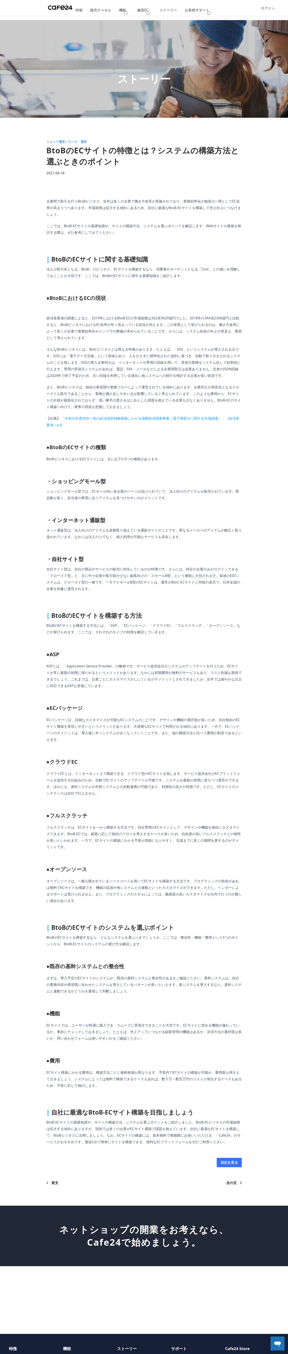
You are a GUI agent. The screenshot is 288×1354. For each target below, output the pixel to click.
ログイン (268, 10)
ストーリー (168, 10)
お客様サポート (197, 10)
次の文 (231, 1183)
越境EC (142, 10)
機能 (122, 10)
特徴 (78, 10)
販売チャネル (100, 10)
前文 (54, 1183)
